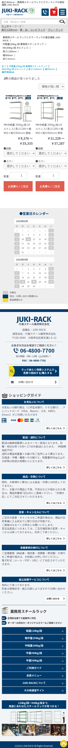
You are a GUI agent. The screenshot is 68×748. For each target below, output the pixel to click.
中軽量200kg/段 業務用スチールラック (28, 66)
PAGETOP (63, 743)
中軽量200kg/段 (34, 645)
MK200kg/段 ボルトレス (14, 69)
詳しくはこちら (54, 428)
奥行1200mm (9, 30)
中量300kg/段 (34, 653)
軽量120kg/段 (34, 630)
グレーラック (55, 30)
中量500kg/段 (34, 660)
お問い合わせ (25, 382)
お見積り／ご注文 (18, 186)
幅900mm (50, 69)
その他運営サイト (34, 690)
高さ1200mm (35, 69)
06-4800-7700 (37, 350)
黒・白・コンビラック (32, 30)
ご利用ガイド (34, 668)
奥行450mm (8, 71)
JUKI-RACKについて (34, 683)
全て (4, 66)
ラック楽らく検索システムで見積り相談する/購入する (37, 371)
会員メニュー (34, 675)
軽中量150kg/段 (34, 638)
